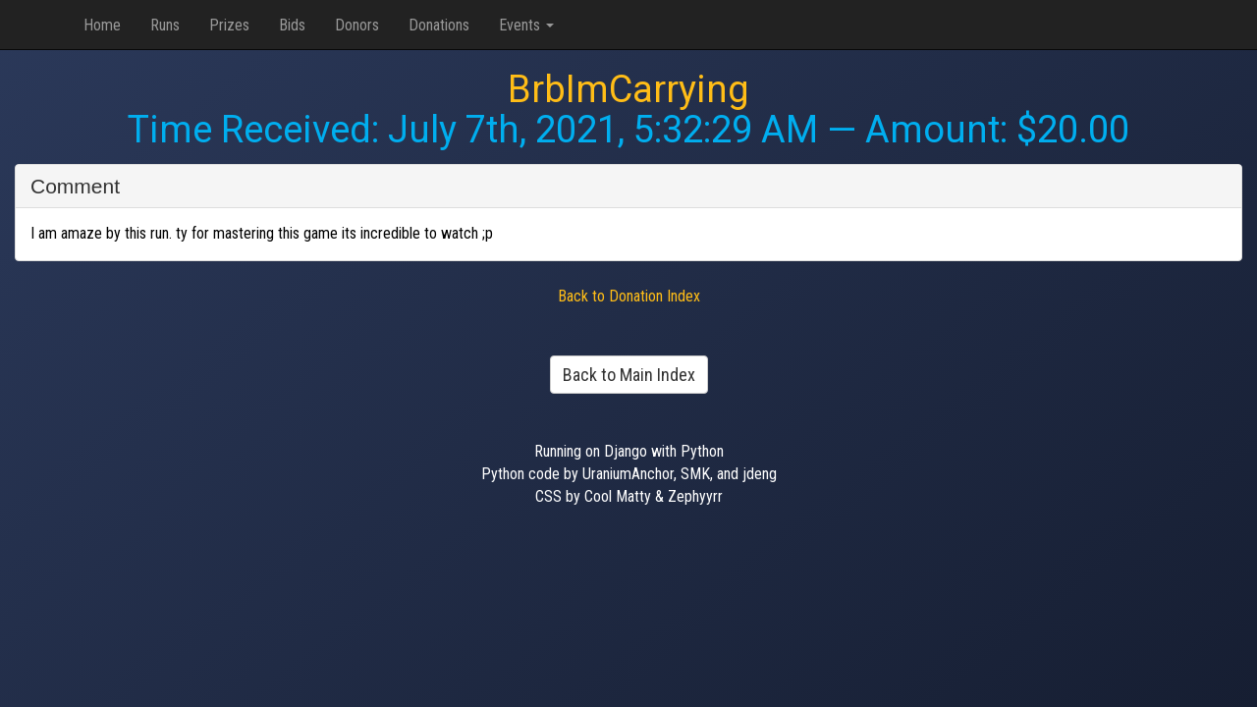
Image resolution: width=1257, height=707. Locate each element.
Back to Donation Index (629, 296)
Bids (292, 25)
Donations (439, 25)
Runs (165, 25)
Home (102, 25)
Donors (357, 25)
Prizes (229, 25)
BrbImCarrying (628, 89)
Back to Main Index (629, 374)
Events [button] (526, 25)
